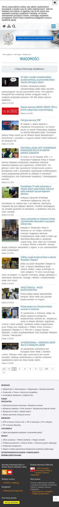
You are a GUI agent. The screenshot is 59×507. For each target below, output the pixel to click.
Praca (16, 392)
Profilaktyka (6, 401)
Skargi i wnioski (38, 440)
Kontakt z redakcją (11, 483)
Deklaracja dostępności (12, 446)
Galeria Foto (28, 395)
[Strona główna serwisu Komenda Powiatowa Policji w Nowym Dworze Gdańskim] (4, 26)
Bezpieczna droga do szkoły (44, 408)
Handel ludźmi (25, 411)
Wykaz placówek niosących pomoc (16, 415)
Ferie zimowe (25, 408)
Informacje (17, 54)
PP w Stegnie (46, 422)
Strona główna (7, 54)
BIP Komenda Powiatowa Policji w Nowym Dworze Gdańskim (41, 471)
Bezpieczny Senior (35, 405)
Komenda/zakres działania (11, 455)
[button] (53, 26)
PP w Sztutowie (33, 422)
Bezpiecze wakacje (10, 408)
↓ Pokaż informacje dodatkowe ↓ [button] (29, 69)
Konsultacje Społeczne (12, 395)
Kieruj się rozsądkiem (28, 392)
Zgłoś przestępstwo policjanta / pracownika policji (22, 432)
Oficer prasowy (9, 440)
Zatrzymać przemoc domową (14, 405)
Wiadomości (26, 54)
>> (3, 372)
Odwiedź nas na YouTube (9, 472)
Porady (4, 399)
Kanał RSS (4, 472)
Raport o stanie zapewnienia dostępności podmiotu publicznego (28, 449)
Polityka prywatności (11, 443)
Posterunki (7, 392)
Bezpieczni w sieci (10, 411)
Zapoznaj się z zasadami (42, 491)
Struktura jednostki (46, 389)
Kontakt (4, 436)
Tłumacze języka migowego (46, 443)
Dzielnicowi (5, 418)
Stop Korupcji (6, 428)
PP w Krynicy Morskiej (11, 425)
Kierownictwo (20, 389)
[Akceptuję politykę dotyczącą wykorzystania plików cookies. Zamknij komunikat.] (54, 2)
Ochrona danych (32, 452)
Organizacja (32, 389)
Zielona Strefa (26, 443)
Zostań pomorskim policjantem (13, 452)
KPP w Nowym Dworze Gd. (14, 422)
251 (46, 369)
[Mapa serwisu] (9, 26)
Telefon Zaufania (23, 440)
